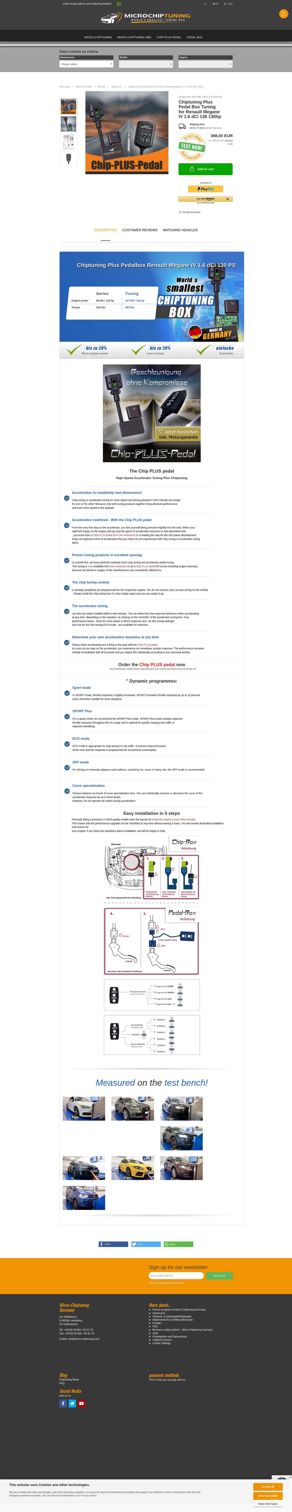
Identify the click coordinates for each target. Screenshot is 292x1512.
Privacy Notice (88, 1495)
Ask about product (191, 212)
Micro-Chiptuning (98, 37)
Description (105, 230)
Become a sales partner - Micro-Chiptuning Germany (183, 1265)
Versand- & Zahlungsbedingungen (172, 1252)
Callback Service (162, 1275)
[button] (117, 4)
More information (268, 1503)
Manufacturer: (67, 57)
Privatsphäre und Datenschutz (170, 1272)
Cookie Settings (162, 1278)
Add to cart (201, 169)
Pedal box (194, 37)
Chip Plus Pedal (169, 37)
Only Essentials (268, 1495)
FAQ (155, 1262)
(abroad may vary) (213, 128)
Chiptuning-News (69, 1315)
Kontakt (157, 1258)
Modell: (124, 57)
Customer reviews (140, 230)
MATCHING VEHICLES (180, 230)
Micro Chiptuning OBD (134, 37)
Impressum (159, 1248)
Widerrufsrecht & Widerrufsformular (173, 1255)
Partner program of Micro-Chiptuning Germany (179, 1245)
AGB (155, 1268)
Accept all (268, 1486)
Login (228, 3)
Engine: (183, 57)
